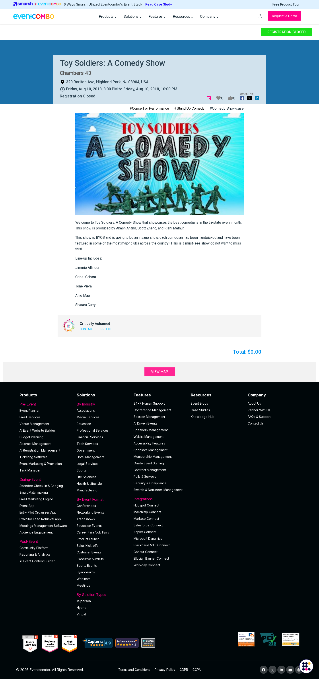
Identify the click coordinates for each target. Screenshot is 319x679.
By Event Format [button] (102, 499)
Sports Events (87, 565)
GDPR (184, 669)
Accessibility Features (149, 443)
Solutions (132, 16)
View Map (159, 372)
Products (108, 16)
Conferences (86, 506)
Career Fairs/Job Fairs (93, 532)
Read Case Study (158, 4)
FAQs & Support (259, 417)
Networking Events (90, 512)
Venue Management (34, 424)
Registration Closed (286, 32)
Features (157, 16)
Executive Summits (90, 559)
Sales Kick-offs (87, 545)
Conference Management (152, 410)
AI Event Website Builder (37, 430)
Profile (106, 329)
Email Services (30, 417)
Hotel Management (90, 457)
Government (86, 450)
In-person (84, 601)
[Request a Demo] (284, 16)
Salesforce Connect (148, 525)
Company (209, 16)
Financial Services (90, 437)
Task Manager (30, 470)
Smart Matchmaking (33, 492)
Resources (183, 16)
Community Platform (33, 548)
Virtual (81, 614)
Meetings (83, 585)
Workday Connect (147, 565)
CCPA (197, 669)
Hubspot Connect (146, 505)
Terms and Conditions (134, 669)
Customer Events (89, 552)
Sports (81, 470)
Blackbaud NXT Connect (152, 545)
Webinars (83, 579)
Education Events (89, 526)
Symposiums (86, 572)
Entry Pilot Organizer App (37, 512)
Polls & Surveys (145, 476)
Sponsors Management (150, 450)
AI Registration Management (39, 450)
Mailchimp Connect (147, 512)
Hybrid (81, 607)
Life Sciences (86, 477)
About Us (254, 403)
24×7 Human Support (149, 403)
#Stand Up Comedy (189, 108)
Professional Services (93, 430)
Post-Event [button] (45, 541)
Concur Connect (146, 552)
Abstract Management (35, 444)
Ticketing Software (33, 457)
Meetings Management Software (43, 526)
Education (84, 424)
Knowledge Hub (202, 417)
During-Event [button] (45, 479)
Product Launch (88, 539)
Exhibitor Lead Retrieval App (40, 519)
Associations (86, 410)
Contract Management (150, 470)
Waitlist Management (148, 436)
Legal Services (87, 464)
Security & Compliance (150, 483)
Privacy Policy (165, 669)
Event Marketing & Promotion (40, 464)
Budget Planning (31, 437)
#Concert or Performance (149, 108)
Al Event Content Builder (37, 561)
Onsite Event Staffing (149, 463)
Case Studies (200, 410)
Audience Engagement (36, 532)
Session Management (149, 417)
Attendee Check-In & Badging (41, 486)
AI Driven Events (145, 423)
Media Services (88, 417)
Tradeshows (86, 519)
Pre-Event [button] (45, 404)
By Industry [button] (102, 404)
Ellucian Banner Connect (151, 558)
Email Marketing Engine (36, 499)
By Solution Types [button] (102, 594)
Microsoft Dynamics (148, 538)
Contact (87, 329)
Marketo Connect (146, 518)
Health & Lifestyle (89, 483)
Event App (27, 506)
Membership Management (153, 456)
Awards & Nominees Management (158, 490)
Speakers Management (151, 430)
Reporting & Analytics (35, 554)
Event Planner (29, 410)
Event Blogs (199, 403)
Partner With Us (259, 410)
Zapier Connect (145, 532)
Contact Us (256, 423)
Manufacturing (87, 490)
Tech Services (87, 444)
